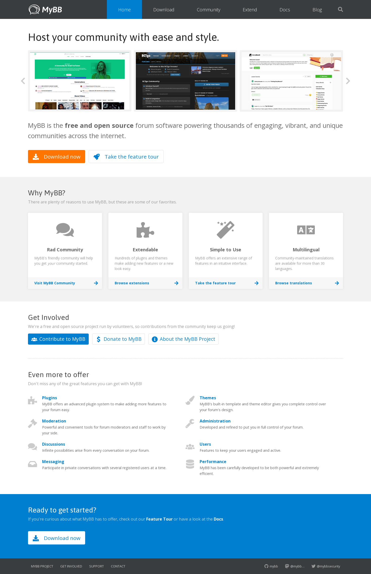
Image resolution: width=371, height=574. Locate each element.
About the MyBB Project (183, 339)
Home (124, 10)
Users (205, 444)
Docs (285, 10)
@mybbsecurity (326, 566)
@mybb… (294, 566)
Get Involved (71, 566)
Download (163, 10)
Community (208, 10)
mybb (271, 566)
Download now (56, 156)
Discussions (53, 444)
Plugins (49, 398)
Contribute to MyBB (58, 339)
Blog (317, 10)
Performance (213, 461)
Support (96, 566)
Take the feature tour (126, 156)
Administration (215, 421)
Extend (250, 10)
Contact (118, 566)
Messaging (53, 461)
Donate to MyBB (119, 339)
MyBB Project (42, 566)
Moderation (54, 421)
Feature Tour (159, 519)
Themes (208, 398)
